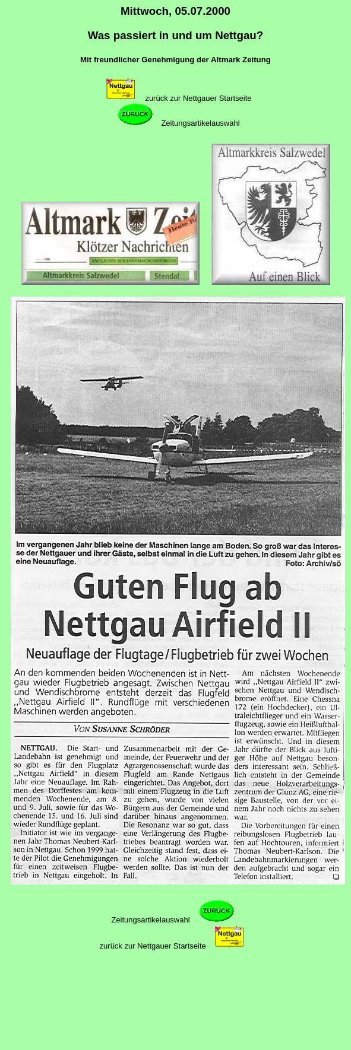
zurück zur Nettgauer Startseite (198, 98)
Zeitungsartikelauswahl (200, 123)
